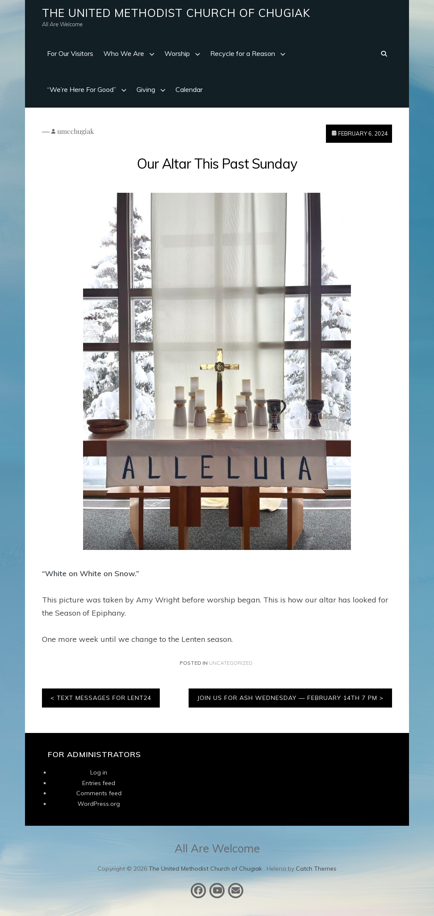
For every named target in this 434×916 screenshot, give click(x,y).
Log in (98, 772)
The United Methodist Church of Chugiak (176, 13)
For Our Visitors (70, 53)
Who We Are (123, 53)
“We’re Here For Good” (81, 89)
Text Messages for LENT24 (104, 698)
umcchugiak (75, 131)
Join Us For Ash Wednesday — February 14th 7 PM (287, 698)
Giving (145, 89)
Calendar (189, 89)
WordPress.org (99, 804)
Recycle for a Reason (242, 53)
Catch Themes (316, 868)
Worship (177, 53)
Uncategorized (231, 663)
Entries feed (98, 783)
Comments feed (99, 793)
